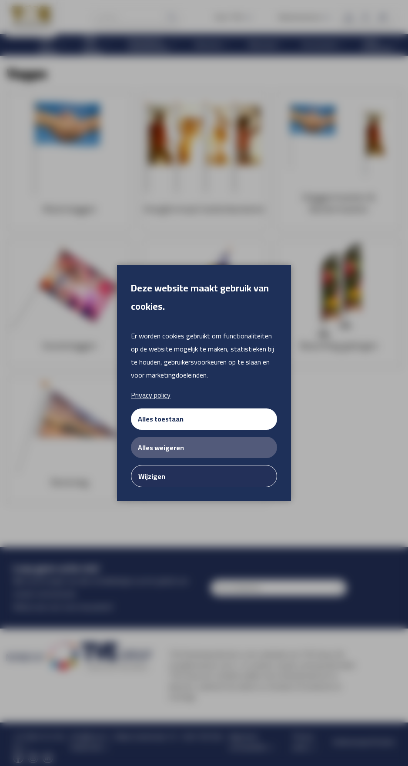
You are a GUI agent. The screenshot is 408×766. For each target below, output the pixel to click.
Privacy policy (151, 394)
